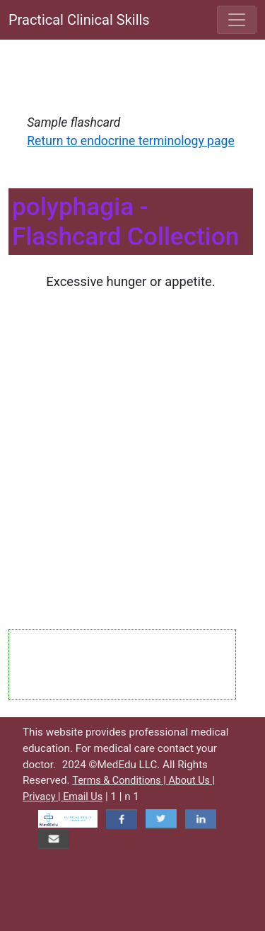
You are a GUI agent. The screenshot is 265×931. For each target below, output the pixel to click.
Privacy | (43, 797)
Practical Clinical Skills (79, 19)
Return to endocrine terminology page (131, 141)
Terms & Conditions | (120, 781)
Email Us (82, 797)
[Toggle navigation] (237, 20)
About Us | (191, 781)
